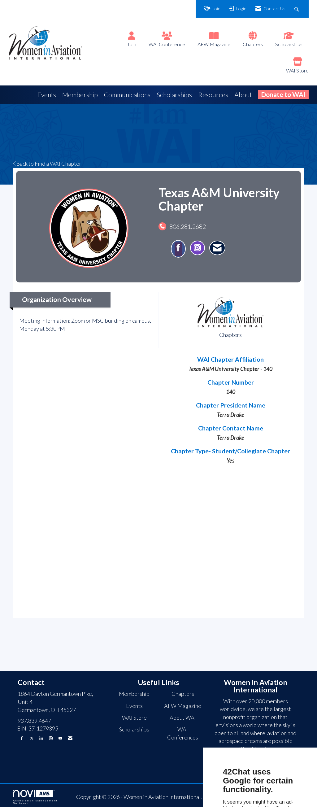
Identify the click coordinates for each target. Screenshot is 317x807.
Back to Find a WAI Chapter (47, 163)
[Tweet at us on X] (31, 738)
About (243, 94)
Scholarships (288, 44)
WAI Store (297, 70)
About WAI (183, 717)
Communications (127, 94)
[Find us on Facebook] (22, 738)
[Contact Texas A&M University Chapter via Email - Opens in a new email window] (217, 248)
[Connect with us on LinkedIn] (41, 738)
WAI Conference (167, 44)
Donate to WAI (283, 94)
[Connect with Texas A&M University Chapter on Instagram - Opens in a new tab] (197, 248)
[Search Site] (297, 8)
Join (131, 44)
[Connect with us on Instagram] (50, 738)
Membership (80, 94)
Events (46, 94)
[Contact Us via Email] (70, 738)
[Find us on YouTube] (60, 738)
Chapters (253, 44)
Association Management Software (35, 797)
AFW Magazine (214, 44)
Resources (213, 94)
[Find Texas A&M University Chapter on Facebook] (178, 249)
